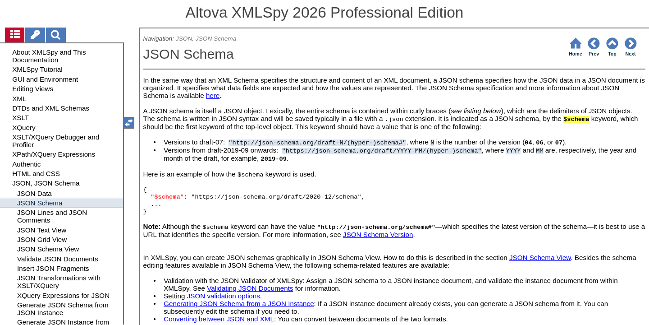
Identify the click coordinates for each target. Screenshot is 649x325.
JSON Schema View (540, 258)
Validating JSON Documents (250, 289)
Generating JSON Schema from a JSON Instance (239, 304)
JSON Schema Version (378, 235)
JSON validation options (223, 297)
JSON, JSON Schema (206, 38)
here (212, 95)
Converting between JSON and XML (219, 320)
